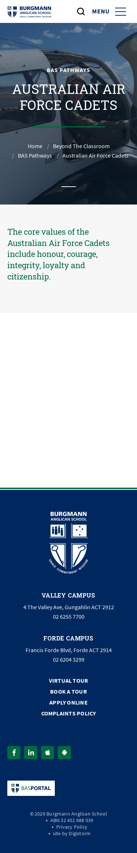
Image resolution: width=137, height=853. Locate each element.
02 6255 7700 (68, 616)
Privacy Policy (71, 827)
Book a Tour (68, 691)
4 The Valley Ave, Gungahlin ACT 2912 (68, 607)
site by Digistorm (72, 833)
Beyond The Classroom (81, 146)
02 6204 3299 (68, 659)
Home (35, 146)
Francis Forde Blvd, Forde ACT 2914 (69, 650)
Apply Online (68, 702)
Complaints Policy (68, 713)
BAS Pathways (35, 155)
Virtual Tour (68, 681)
